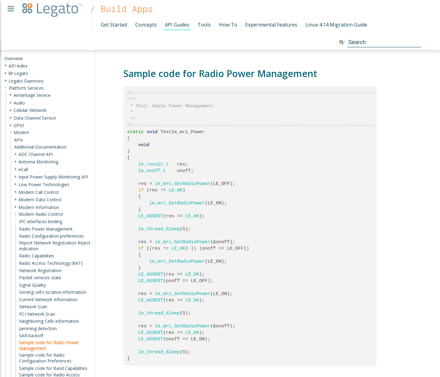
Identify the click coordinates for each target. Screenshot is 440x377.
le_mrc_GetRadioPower (182, 242)
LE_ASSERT (150, 216)
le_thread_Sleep (159, 229)
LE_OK (176, 190)
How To (228, 24)
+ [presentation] (5, 65)
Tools (204, 24)
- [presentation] (5, 88)
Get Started (114, 24)
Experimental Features (271, 24)
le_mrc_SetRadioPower (182, 184)
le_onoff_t (152, 171)
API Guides (177, 24)
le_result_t (153, 164)
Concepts (146, 24)
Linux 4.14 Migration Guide (336, 24)
